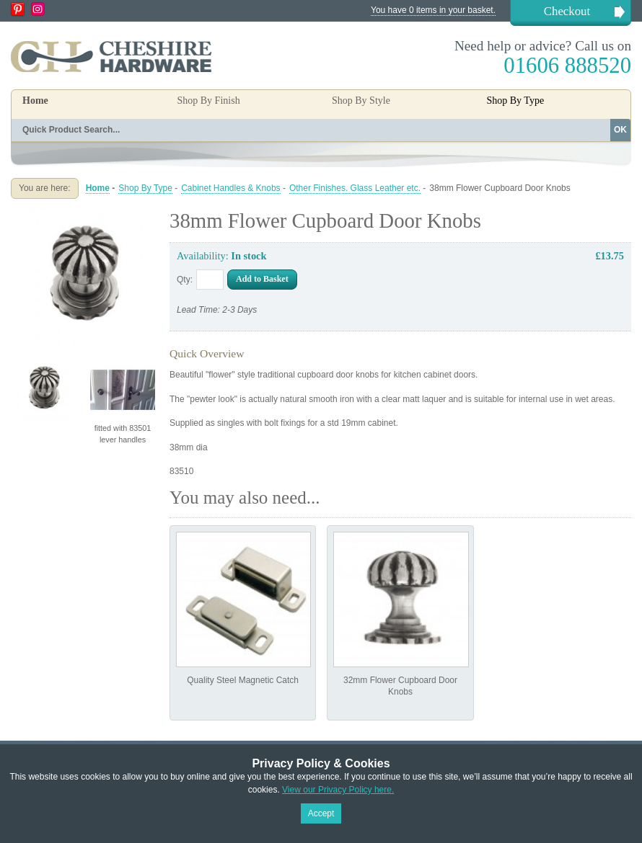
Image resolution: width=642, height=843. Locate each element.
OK (620, 130)
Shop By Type (145, 188)
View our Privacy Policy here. (338, 790)
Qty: (185, 280)
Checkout (567, 11)
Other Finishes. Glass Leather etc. (355, 188)
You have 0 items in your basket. (433, 10)
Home (35, 100)
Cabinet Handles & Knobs (230, 188)
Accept (321, 813)
